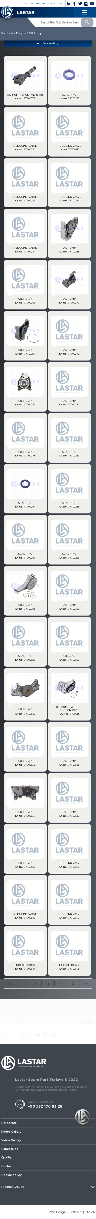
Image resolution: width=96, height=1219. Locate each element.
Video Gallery (11, 1140)
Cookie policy (11, 1175)
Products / (8, 33)
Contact (7, 1166)
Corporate (9, 1123)
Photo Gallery (11, 1131)
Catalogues (9, 1149)
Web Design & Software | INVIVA (72, 1212)
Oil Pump (35, 33)
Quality (6, 1157)
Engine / (22, 33)
